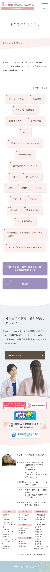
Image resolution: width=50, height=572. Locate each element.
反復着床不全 (32, 210)
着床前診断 (25, 165)
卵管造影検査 (15, 121)
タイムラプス (32, 176)
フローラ (17, 199)
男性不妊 (25, 143)
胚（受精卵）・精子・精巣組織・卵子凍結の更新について (25, 268)
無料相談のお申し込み (25, 566)
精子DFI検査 (25, 154)
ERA (10, 187)
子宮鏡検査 (36, 121)
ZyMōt (33, 199)
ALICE (39, 187)
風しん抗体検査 (25, 221)
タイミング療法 (16, 98)
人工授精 (37, 98)
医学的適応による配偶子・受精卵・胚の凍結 (25, 234)
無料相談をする (14, 355)
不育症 (14, 210)
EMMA (24, 187)
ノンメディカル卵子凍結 (25, 247)
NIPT (14, 176)
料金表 (25, 283)
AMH (25, 132)
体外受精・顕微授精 (25, 109)
